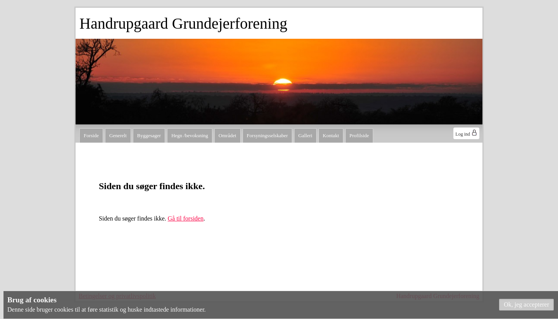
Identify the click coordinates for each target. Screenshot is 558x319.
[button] (526, 304)
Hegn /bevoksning (189, 135)
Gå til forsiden (185, 218)
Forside (91, 135)
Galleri (305, 135)
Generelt (118, 135)
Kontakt (331, 135)
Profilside (359, 135)
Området (227, 135)
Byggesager (149, 135)
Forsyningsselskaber (267, 135)
